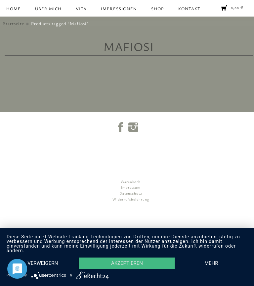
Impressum (131, 187)
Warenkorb (131, 181)
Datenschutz (130, 193)
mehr (211, 263)
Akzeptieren (127, 263)
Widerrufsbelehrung (130, 199)
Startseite (13, 23)
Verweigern (42, 263)
